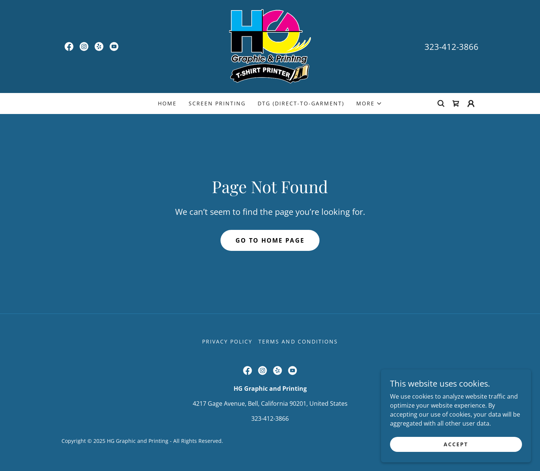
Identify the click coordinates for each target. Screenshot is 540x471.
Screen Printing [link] (217, 103)
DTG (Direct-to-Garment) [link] (301, 103)
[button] (369, 103)
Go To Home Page (270, 240)
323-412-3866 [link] (451, 46)
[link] (69, 46)
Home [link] (167, 103)
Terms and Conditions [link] (298, 341)
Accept (456, 454)
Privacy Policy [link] (227, 341)
